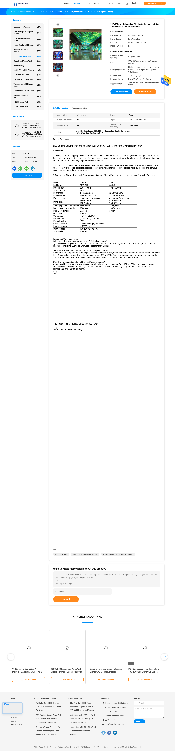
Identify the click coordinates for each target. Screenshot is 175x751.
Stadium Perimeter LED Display (27, 96)
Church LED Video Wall (27, 61)
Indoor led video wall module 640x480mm (118, 554)
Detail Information (60, 108)
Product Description (79, 108)
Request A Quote (154, 3)
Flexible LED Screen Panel (27, 90)
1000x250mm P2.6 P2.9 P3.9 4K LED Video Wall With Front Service (83, 730)
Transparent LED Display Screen (27, 85)
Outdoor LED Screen (27, 27)
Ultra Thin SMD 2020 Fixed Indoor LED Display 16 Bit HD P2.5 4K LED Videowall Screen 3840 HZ (82, 707)
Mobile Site (15, 721)
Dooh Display (27, 65)
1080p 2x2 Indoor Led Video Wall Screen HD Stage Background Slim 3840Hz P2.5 (67, 672)
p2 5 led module (61, 554)
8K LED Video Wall (27, 106)
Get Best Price (121, 91)
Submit (66, 599)
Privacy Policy (16, 725)
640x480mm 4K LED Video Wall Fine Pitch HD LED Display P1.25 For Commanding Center (83, 718)
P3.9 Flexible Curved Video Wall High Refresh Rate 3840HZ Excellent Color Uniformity (48, 718)
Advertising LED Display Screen (27, 33)
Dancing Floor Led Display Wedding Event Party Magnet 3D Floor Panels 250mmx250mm (106, 672)
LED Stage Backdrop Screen (27, 39)
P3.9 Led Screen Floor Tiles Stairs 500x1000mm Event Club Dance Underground (143, 672)
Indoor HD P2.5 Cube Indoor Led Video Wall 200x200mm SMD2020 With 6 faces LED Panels (32, 125)
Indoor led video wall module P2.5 (85, 554)
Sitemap (14, 717)
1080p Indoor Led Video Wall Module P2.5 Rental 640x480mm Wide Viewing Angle (27, 672)
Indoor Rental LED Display (27, 45)
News (13, 714)
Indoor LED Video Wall (27, 56)
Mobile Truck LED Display (27, 70)
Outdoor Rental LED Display (27, 51)
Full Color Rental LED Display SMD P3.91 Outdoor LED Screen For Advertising (48, 706)
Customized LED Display (27, 79)
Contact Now (27, 175)
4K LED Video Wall (27, 102)
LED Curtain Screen (27, 75)
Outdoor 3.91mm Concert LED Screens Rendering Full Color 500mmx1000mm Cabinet (48, 730)
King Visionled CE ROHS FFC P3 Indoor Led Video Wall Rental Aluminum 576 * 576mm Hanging (32, 134)
